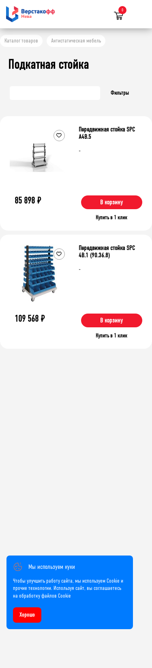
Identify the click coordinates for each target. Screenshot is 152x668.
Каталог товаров (21, 40)
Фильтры (120, 92)
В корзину (111, 202)
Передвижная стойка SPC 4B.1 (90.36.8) (107, 251)
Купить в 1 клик (111, 217)
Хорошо (27, 614)
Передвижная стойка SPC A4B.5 (107, 132)
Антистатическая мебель (76, 40)
